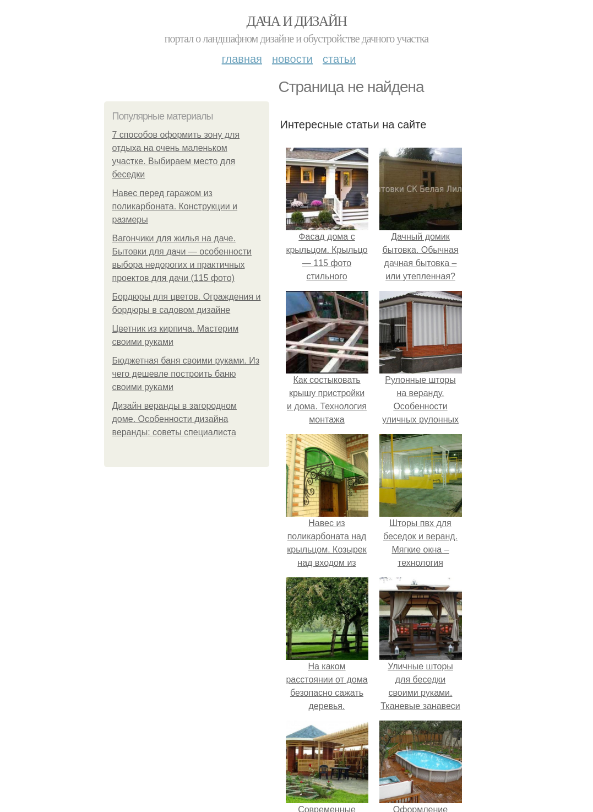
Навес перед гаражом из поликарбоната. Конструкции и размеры (175, 206)
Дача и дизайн (297, 21)
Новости (292, 59)
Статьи (339, 59)
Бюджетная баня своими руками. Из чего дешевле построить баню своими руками (186, 374)
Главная (242, 59)
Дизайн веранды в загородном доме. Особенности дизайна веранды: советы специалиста (174, 419)
